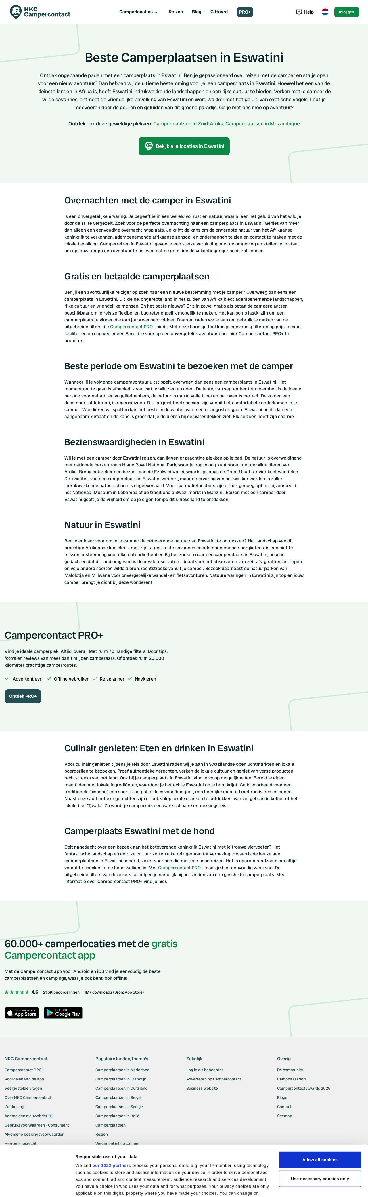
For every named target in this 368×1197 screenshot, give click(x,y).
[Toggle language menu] (325, 12)
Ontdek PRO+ (23, 696)
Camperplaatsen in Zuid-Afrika (188, 123)
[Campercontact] (43, 12)
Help (305, 12)
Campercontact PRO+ (132, 327)
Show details (88, 1185)
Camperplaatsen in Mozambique (262, 123)
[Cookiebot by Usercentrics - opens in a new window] (37, 1185)
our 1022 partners (111, 1122)
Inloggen (346, 11)
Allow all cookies (320, 1116)
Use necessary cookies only (320, 1135)
